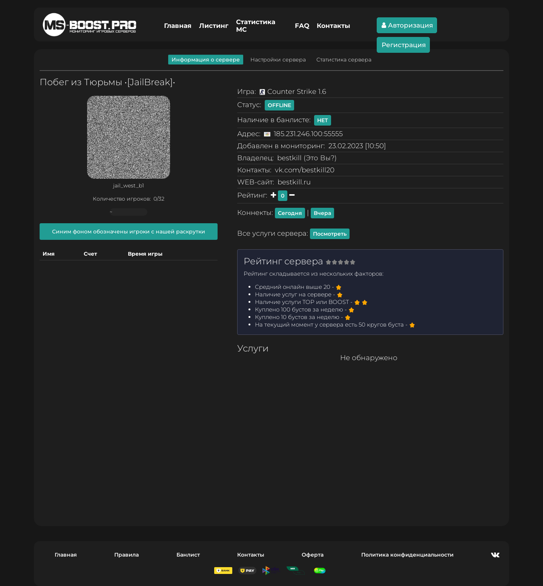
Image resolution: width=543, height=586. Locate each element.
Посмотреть (330, 233)
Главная (178, 25)
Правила (126, 554)
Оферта (313, 554)
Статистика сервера (343, 59)
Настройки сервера (278, 59)
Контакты (333, 25)
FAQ (302, 25)
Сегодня (290, 213)
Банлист (188, 554)
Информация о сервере (206, 59)
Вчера (322, 213)
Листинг (214, 25)
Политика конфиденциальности (407, 554)
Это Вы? (320, 157)
